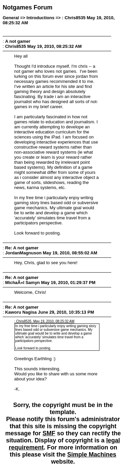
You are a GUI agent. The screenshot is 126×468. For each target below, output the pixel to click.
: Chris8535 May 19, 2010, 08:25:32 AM (44, 321)
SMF (48, 433)
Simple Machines (91, 454)
